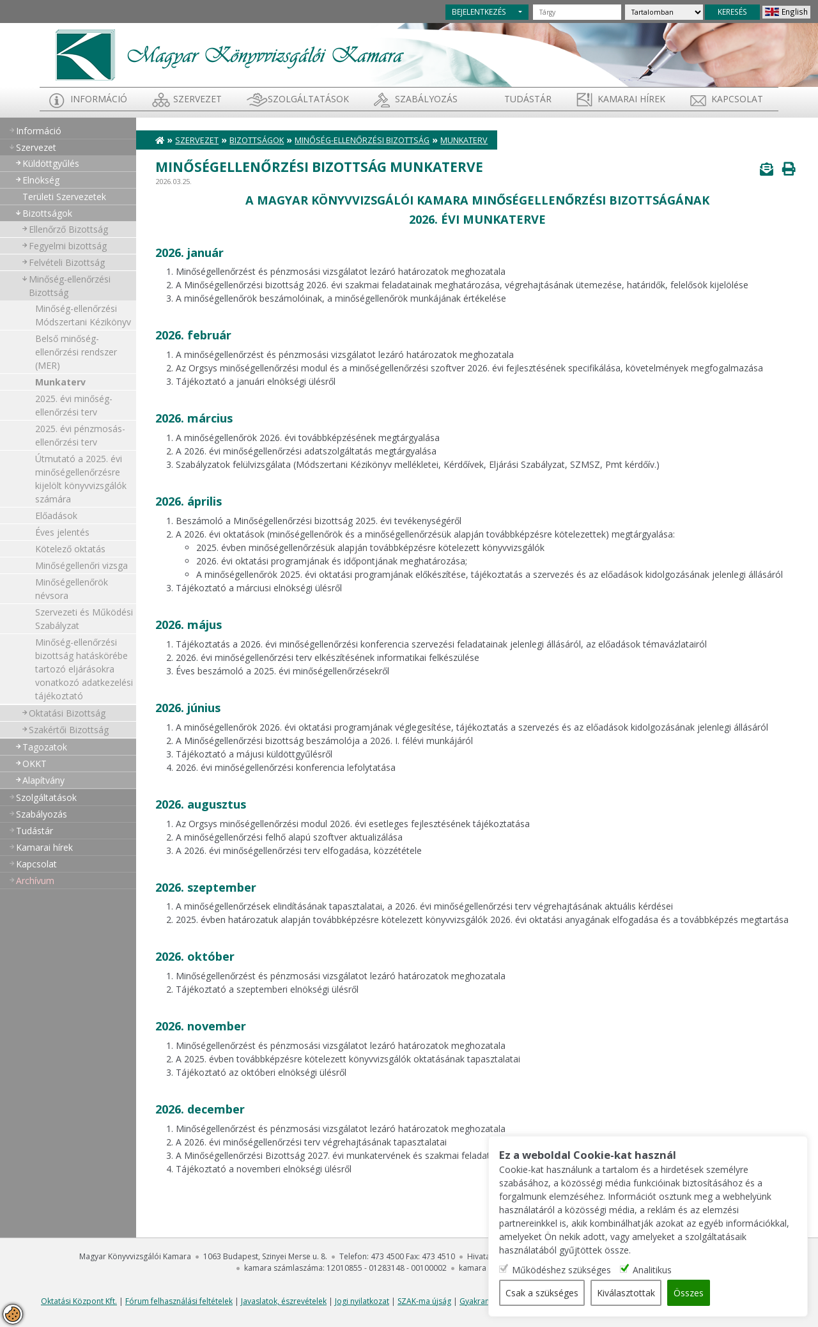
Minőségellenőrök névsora (71, 588)
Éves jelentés (62, 532)
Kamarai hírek (631, 99)
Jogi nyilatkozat (362, 1301)
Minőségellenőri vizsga (81, 565)
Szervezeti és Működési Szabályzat (84, 619)
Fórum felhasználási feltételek (179, 1301)
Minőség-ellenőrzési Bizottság (70, 286)
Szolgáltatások (308, 99)
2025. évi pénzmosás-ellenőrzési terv (80, 435)
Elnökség (40, 180)
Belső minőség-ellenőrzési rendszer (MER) (76, 351)
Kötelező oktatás (70, 549)
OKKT (34, 763)
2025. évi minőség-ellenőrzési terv (73, 405)
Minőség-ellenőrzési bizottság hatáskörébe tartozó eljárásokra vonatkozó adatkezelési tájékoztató (84, 669)
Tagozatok (44, 747)
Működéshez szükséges (561, 1270)
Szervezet (197, 99)
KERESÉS (732, 11)
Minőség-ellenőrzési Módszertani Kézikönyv (83, 315)
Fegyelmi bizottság (68, 246)
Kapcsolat (737, 99)
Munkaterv (60, 382)
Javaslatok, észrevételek (284, 1301)
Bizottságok (47, 213)
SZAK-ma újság (424, 1301)
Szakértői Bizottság (69, 730)
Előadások (56, 515)
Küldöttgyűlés (50, 163)
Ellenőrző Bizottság (68, 229)
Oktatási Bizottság (67, 713)
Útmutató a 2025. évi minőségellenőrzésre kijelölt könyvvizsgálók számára (81, 479)
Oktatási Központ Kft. (79, 1301)
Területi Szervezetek (64, 196)
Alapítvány (43, 780)
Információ (98, 99)
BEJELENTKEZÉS (479, 11)
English (795, 11)
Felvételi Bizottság (67, 262)
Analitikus (652, 1270)
